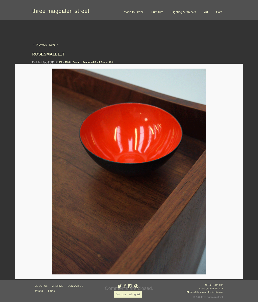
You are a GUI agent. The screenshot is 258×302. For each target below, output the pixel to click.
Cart (219, 12)
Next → (53, 44)
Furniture (157, 12)
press (39, 290)
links (51, 290)
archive (57, 286)
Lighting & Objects (184, 12)
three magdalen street (60, 11)
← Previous (39, 44)
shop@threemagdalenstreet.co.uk (206, 292)
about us (41, 286)
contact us (75, 286)
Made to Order (133, 12)
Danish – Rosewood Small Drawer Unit (93, 62)
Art (206, 12)
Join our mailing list (128, 294)
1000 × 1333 (63, 62)
